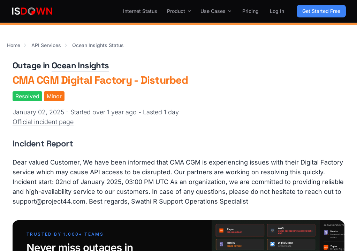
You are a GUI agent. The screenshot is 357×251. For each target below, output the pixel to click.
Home (13, 45)
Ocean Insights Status (98, 45)
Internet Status (140, 11)
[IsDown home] (32, 11)
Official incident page (43, 122)
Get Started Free (321, 11)
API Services (46, 45)
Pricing (250, 11)
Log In (277, 11)
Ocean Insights (80, 65)
